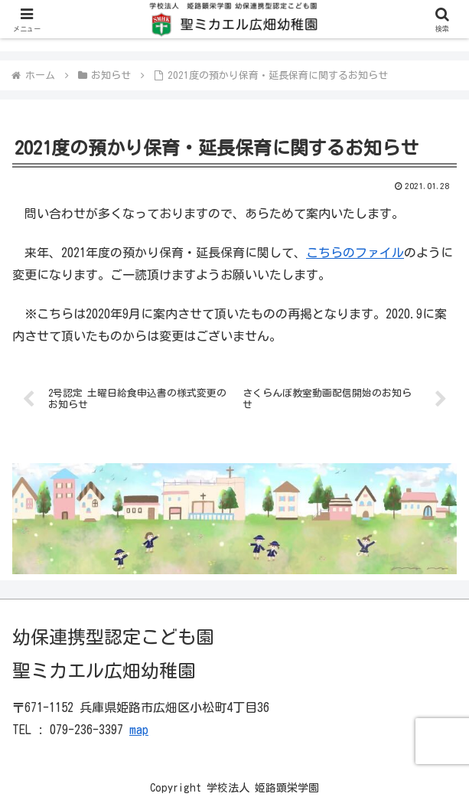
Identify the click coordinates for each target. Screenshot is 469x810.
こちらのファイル (355, 253)
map (138, 729)
